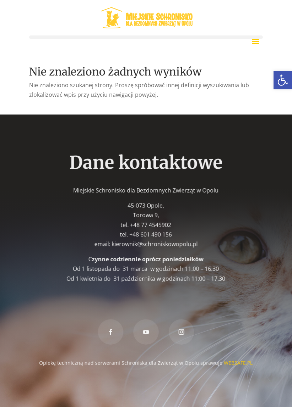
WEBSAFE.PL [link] (237, 362)
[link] (283, 80)
